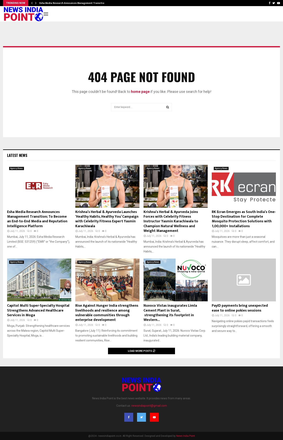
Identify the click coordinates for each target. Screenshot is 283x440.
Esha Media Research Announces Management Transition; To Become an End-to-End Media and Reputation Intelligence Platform (37, 219)
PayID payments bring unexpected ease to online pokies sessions (240, 308)
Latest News (17, 155)
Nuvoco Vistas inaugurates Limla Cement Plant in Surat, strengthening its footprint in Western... (170, 313)
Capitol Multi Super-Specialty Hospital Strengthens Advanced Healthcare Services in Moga (38, 310)
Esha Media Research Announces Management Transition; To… (75, 3)
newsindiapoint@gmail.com (149, 405)
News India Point (185, 436)
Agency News (16, 168)
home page (140, 91)
